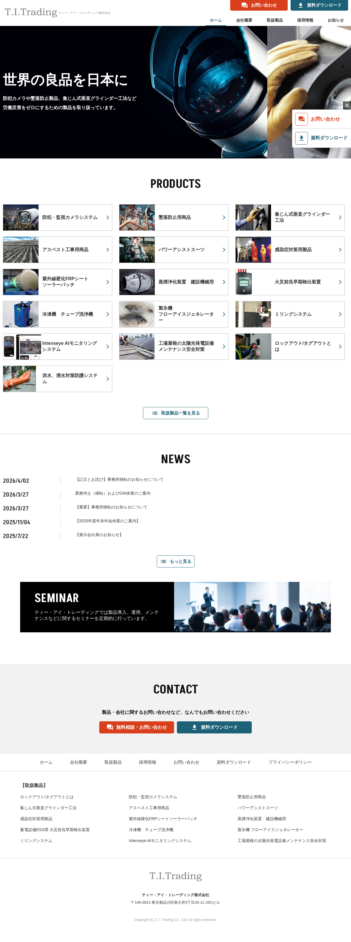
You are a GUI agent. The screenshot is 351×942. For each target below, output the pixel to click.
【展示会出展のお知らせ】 (99, 534)
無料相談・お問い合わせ (136, 727)
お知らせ (336, 20)
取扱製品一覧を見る (175, 413)
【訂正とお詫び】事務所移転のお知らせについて (119, 479)
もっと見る (175, 561)
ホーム (216, 20)
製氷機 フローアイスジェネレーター (270, 829)
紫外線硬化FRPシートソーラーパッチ (163, 818)
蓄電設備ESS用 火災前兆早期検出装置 (55, 829)
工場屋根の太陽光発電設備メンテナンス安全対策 (282, 840)
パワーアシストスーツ (258, 807)
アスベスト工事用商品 (149, 807)
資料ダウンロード (214, 727)
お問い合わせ (186, 762)
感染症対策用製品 (36, 818)
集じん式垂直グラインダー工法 (48, 807)
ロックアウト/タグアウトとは (47, 797)
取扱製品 (275, 20)
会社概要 (244, 20)
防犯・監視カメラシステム (153, 797)
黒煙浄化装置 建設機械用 (262, 818)
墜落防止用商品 (252, 797)
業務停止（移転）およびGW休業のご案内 (112, 493)
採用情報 (305, 20)
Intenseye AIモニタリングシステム (160, 840)
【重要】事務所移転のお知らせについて (111, 507)
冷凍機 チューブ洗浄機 (151, 829)
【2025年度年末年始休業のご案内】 (107, 521)
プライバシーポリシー (290, 762)
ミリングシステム (36, 840)
